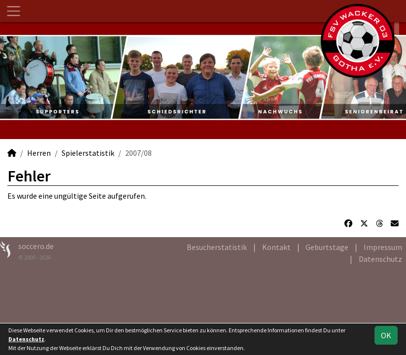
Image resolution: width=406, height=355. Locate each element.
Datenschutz (380, 259)
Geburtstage (326, 247)
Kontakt (276, 247)
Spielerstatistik (88, 153)
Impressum (383, 247)
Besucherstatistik (217, 247)
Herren (39, 153)
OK (386, 335)
